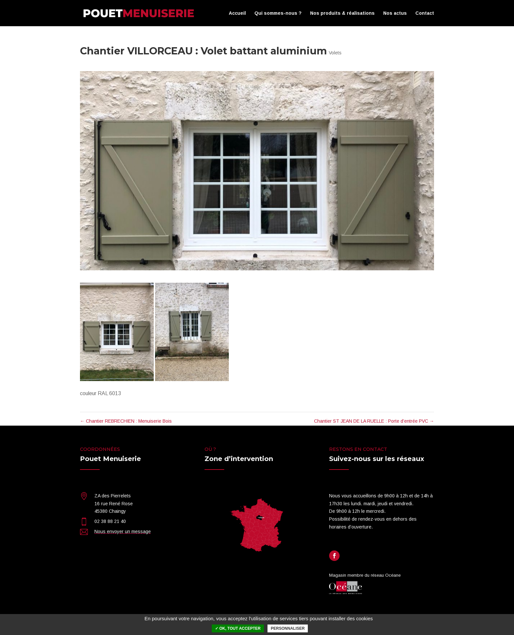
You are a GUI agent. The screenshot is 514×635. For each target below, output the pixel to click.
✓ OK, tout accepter (238, 628)
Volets (335, 52)
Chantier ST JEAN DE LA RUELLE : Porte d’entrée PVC (374, 421)
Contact (424, 13)
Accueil (237, 13)
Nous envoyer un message (122, 531)
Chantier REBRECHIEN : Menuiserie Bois (126, 421)
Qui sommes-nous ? (278, 13)
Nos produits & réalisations (342, 13)
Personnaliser (288, 628)
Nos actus (395, 13)
